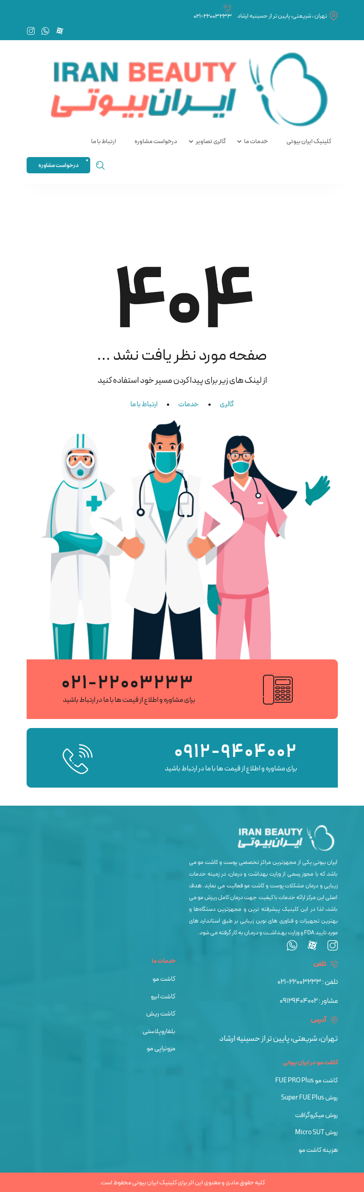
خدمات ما (256, 141)
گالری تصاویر (211, 141)
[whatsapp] (292, 948)
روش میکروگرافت (316, 1115)
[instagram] (332, 948)
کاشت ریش (160, 1014)
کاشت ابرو (163, 997)
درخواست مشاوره (155, 141)
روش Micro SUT (316, 1132)
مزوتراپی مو (161, 1049)
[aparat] (312, 948)
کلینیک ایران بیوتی (308, 141)
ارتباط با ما (103, 141)
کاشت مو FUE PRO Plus (306, 1081)
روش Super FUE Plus (309, 1098)
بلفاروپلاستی (159, 1031)
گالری (227, 404)
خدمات (188, 404)
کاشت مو (163, 979)
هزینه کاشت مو (318, 1150)
